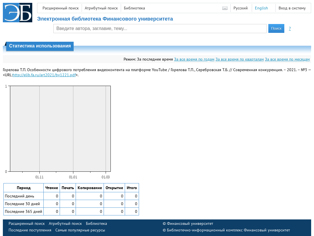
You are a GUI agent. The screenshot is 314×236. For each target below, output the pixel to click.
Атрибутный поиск (101, 8)
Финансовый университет (190, 223)
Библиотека (134, 8)
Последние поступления (30, 230)
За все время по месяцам (287, 59)
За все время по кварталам (240, 59)
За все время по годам (194, 59)
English (261, 8)
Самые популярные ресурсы (80, 230)
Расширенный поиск (61, 8)
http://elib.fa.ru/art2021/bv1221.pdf (44, 74)
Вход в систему (292, 8)
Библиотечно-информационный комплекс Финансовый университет (228, 230)
